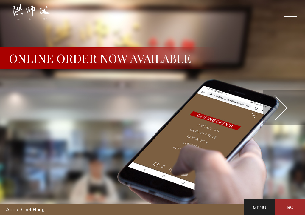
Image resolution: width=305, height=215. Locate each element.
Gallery (225, 14)
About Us (125, 14)
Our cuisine (161, 14)
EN (269, 33)
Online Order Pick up (92, 14)
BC (290, 207)
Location (192, 14)
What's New (265, 14)
